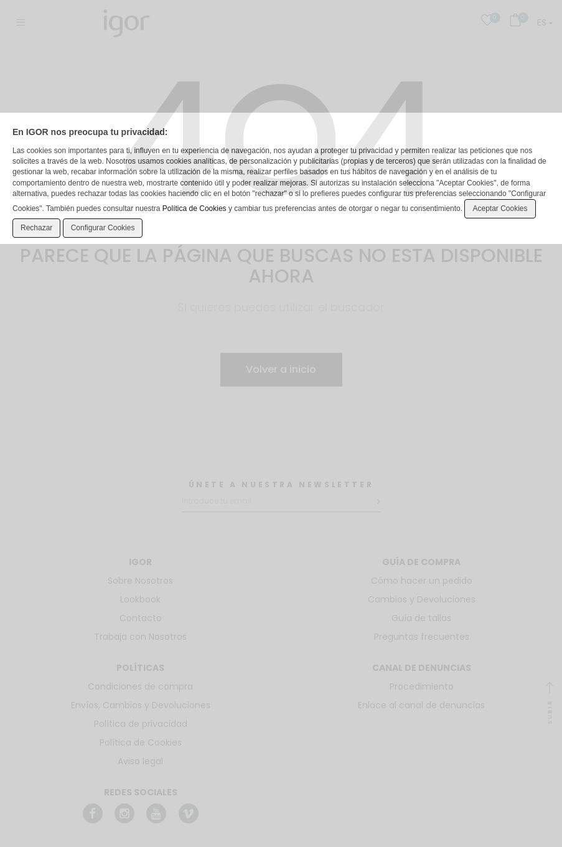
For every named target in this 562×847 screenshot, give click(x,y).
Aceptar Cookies (499, 208)
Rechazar (36, 227)
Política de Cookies (194, 208)
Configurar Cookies (103, 227)
